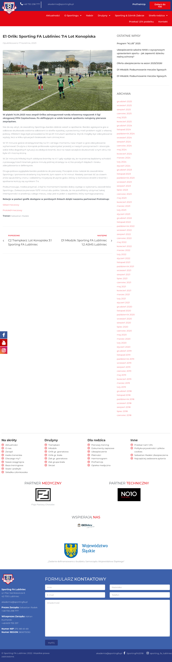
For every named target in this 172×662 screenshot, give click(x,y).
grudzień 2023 (124, 169)
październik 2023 (126, 177)
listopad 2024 (124, 129)
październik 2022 (126, 226)
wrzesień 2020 (124, 318)
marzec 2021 (123, 294)
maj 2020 (122, 334)
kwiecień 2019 (124, 379)
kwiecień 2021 (124, 290)
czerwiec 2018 (124, 415)
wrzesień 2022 (124, 230)
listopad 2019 (123, 354)
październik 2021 (125, 266)
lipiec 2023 (122, 189)
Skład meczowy (11, 204)
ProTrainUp (139, 4)
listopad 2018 (123, 395)
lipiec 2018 (122, 411)
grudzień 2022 (124, 218)
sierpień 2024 (124, 141)
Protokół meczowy (12, 210)
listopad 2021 (123, 262)
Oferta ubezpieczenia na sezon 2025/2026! (139, 63)
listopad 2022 (124, 222)
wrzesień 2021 (124, 270)
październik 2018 (125, 399)
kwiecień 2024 (124, 153)
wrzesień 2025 (124, 105)
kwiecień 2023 (124, 202)
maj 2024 (122, 149)
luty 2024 (121, 161)
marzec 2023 (123, 206)
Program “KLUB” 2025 (129, 43)
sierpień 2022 (124, 234)
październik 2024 (126, 133)
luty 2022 (121, 254)
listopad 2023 (124, 173)
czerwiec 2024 (124, 145)
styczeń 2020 (123, 346)
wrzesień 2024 (124, 137)
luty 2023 (121, 210)
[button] (160, 5)
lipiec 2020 (122, 326)
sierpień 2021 (123, 274)
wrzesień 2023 (124, 182)
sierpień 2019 (123, 367)
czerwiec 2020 (124, 330)
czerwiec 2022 (124, 238)
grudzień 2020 (124, 306)
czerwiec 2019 (124, 371)
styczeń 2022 (123, 258)
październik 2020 (126, 314)
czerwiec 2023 (124, 194)
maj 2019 (121, 375)
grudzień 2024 (124, 125)
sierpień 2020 (124, 322)
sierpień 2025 (124, 109)
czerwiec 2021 (124, 282)
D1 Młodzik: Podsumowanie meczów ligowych (142, 69)
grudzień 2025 (124, 101)
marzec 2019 (123, 383)
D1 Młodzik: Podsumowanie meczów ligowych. (142, 76)
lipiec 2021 (122, 278)
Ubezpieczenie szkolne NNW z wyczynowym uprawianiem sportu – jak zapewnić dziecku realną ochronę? (141, 53)
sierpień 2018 (123, 407)
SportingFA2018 (135, 653)
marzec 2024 (123, 157)
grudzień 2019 (124, 350)
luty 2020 (121, 342)
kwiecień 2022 (124, 246)
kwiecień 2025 (124, 121)
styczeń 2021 (123, 302)
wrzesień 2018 (124, 403)
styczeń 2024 (123, 165)
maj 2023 (121, 198)
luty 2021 (121, 298)
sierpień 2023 (124, 185)
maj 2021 (121, 286)
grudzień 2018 (124, 391)
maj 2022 (121, 242)
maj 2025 (121, 117)
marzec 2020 (123, 338)
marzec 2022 (123, 250)
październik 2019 (125, 359)
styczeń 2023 (123, 214)
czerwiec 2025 (124, 113)
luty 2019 (121, 387)
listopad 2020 (124, 310)
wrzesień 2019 (124, 362)
